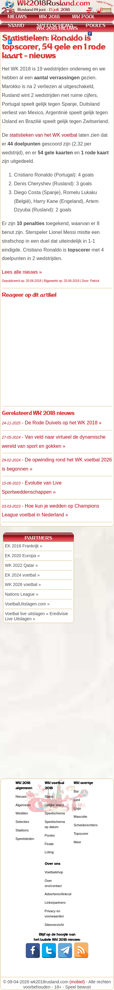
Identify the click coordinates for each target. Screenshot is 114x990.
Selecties (22, 822)
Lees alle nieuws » (22, 272)
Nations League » (21, 594)
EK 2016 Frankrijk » (23, 545)
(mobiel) (77, 981)
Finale (49, 844)
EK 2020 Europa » (22, 555)
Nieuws (21, 796)
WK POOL (83, 16)
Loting (49, 852)
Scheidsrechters (86, 825)
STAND (16, 25)
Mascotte (80, 816)
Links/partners (55, 902)
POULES (95, 25)
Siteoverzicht (54, 925)
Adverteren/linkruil (58, 894)
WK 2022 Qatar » (21, 565)
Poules (50, 835)
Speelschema (55, 813)
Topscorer (81, 833)
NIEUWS (17, 16)
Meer (77, 842)
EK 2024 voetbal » (22, 575)
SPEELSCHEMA (55, 25)
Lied (77, 800)
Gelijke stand (54, 805)
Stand (49, 796)
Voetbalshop (54, 872)
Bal (76, 791)
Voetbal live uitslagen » (26, 613)
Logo (77, 808)
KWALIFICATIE (58, 34)
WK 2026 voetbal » (23, 584)
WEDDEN (18, 34)
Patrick (94, 281)
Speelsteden (25, 839)
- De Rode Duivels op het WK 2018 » (52, 422)
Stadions (22, 830)
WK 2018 (49, 16)
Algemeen (23, 805)
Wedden (22, 813)
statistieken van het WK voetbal (43, 135)
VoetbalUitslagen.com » (27, 603)
